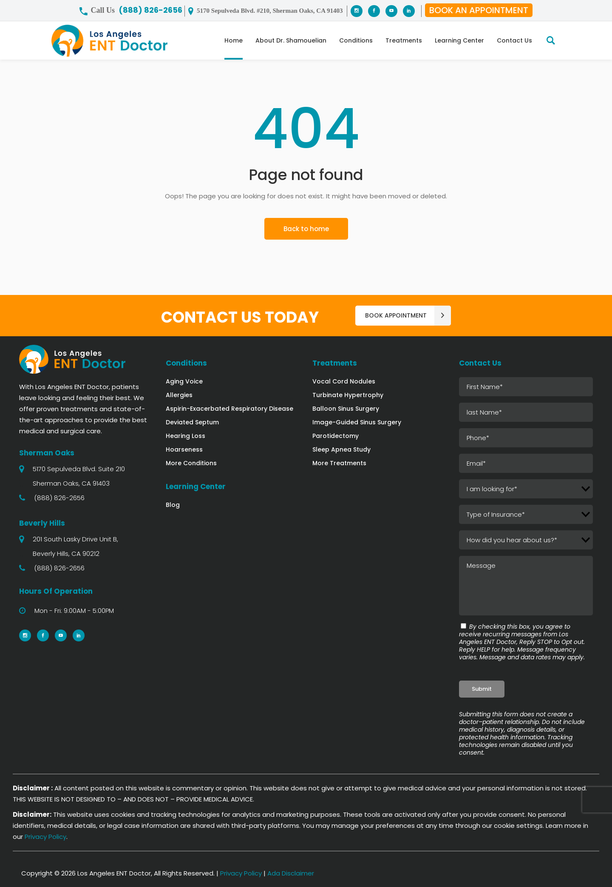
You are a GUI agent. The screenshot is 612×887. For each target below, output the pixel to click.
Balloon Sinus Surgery (345, 408)
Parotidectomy (335, 436)
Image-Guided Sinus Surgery (356, 422)
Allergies (179, 395)
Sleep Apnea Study (341, 449)
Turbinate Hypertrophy (347, 395)
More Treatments (339, 463)
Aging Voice (184, 381)
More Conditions (191, 463)
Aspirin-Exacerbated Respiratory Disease (229, 408)
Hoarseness (184, 449)
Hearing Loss (185, 436)
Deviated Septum (192, 422)
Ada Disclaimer (290, 873)
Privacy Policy (45, 836)
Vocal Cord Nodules (343, 381)
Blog (173, 505)
